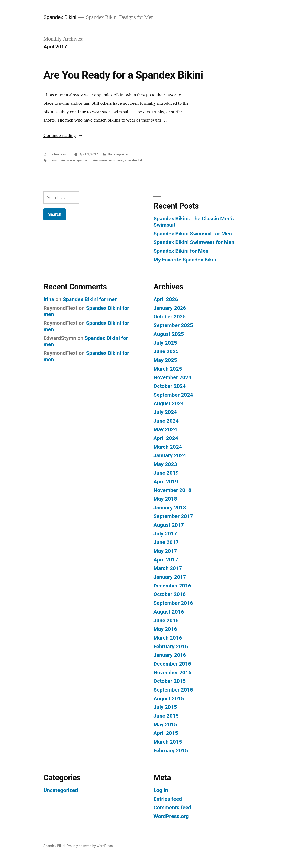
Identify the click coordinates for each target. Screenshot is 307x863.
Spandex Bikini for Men (181, 251)
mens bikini (57, 160)
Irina (48, 299)
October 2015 (170, 681)
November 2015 (172, 672)
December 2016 (172, 586)
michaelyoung (59, 154)
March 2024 (168, 447)
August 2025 (169, 334)
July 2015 (165, 707)
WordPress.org (171, 816)
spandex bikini (135, 160)
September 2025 (173, 325)
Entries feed (168, 799)
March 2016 (168, 638)
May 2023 (165, 464)
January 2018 (170, 508)
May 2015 (165, 724)
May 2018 (165, 499)
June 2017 (166, 542)
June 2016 (166, 620)
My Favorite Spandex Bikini (186, 260)
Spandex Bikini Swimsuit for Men (193, 234)
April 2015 (166, 733)
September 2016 (173, 603)
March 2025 (168, 369)
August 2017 (169, 525)
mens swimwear (111, 160)
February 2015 (171, 750)
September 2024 (173, 395)
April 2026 (166, 299)
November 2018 (172, 490)
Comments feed (172, 807)
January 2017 (170, 577)
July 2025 (165, 343)
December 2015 (172, 664)
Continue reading (63, 135)
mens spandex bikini (82, 160)
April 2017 (166, 560)
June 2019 (166, 473)
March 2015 (168, 742)
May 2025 (165, 360)
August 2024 (169, 403)
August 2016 (169, 612)
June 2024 (166, 421)
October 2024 (170, 386)
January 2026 (170, 308)
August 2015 (169, 698)
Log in (161, 790)
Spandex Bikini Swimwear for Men (194, 242)
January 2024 (170, 455)
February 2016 (171, 646)
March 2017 (168, 568)
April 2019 (166, 482)
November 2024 (172, 377)
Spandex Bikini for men (90, 299)
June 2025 (166, 351)
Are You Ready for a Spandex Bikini (123, 75)
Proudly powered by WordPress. (90, 846)
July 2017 (165, 534)
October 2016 (170, 594)
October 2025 (170, 316)
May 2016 (165, 629)
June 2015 (166, 716)
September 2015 (173, 690)
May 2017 (165, 551)
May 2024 (165, 429)
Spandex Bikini (59, 17)
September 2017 (173, 516)
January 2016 (170, 655)
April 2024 (166, 438)
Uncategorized (118, 154)
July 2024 (165, 412)
